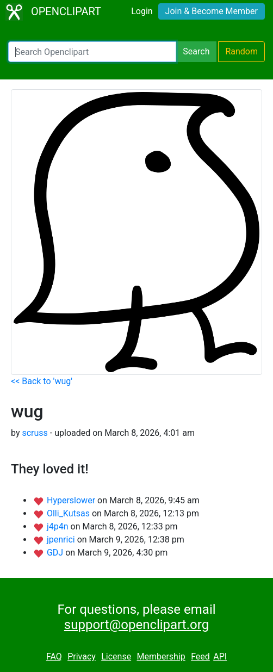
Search (196, 51)
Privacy (81, 656)
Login (141, 11)
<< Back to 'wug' (41, 381)
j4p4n (59, 526)
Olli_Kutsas (69, 513)
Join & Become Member (211, 11)
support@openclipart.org (136, 624)
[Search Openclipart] (92, 51)
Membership (160, 656)
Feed (200, 656)
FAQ (54, 656)
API (220, 656)
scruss (34, 433)
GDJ (56, 552)
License (116, 656)
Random (241, 51)
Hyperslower (72, 500)
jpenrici (62, 539)
